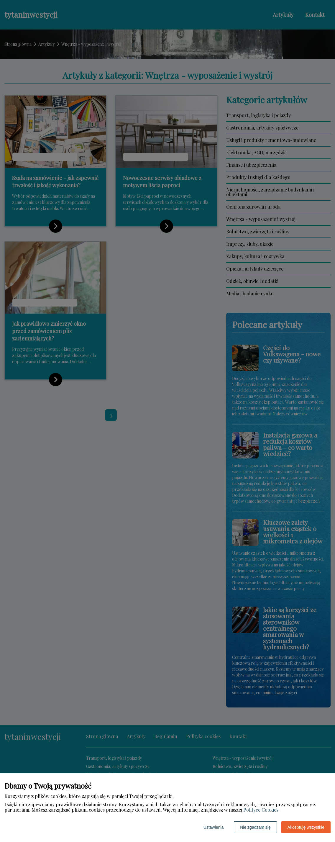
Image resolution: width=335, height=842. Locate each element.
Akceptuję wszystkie (306, 827)
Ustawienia (213, 827)
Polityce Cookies (260, 810)
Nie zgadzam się (255, 827)
